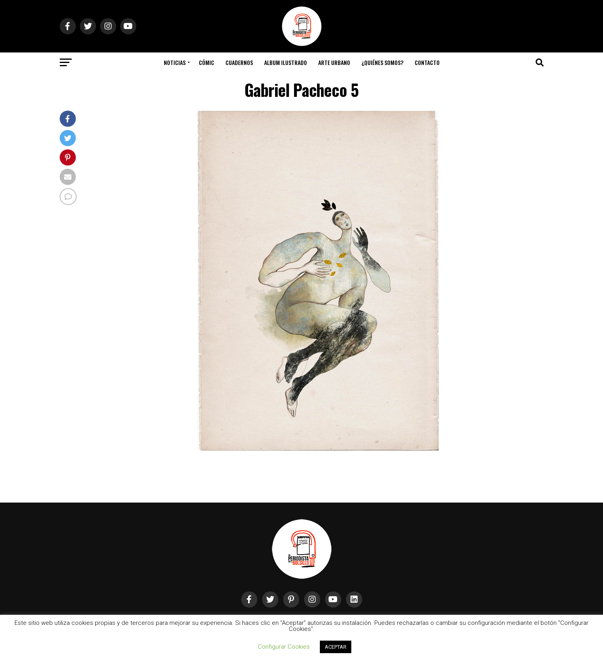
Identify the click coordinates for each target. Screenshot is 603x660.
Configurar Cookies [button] (284, 646)
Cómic (206, 62)
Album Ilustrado (285, 62)
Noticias (175, 62)
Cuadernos (239, 62)
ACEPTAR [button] (335, 647)
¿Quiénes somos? (382, 62)
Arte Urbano (334, 62)
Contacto (427, 62)
